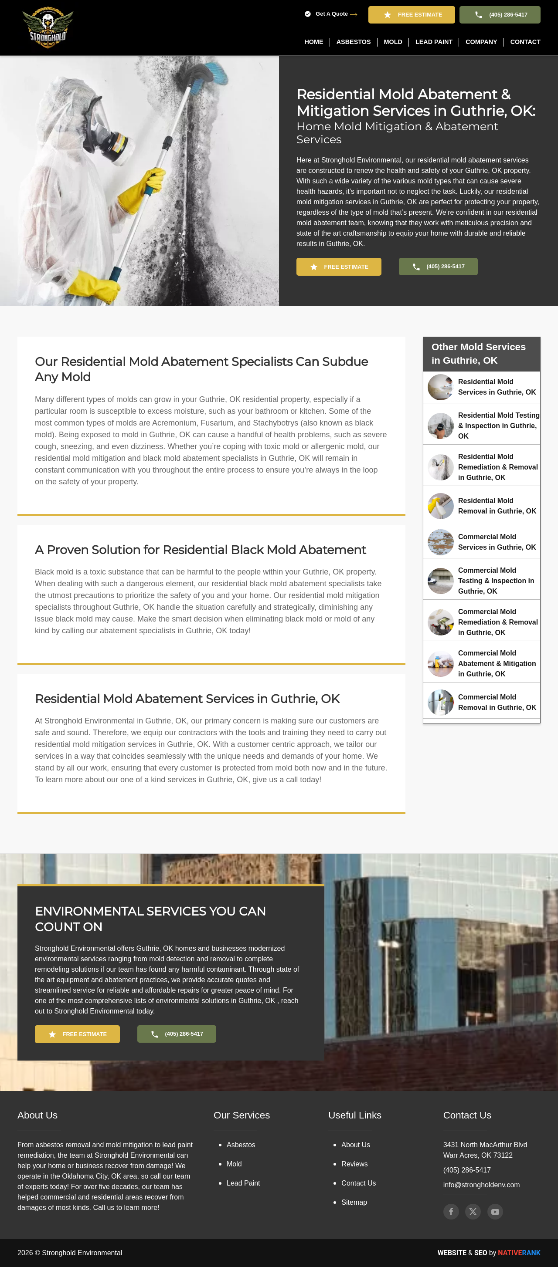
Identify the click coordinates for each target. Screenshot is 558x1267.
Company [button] (481, 41)
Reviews (354, 1164)
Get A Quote (326, 14)
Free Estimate (411, 15)
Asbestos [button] (354, 41)
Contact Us (358, 1183)
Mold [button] (393, 41)
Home (313, 41)
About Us (355, 1145)
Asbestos (241, 1145)
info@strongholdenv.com (481, 1185)
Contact (525, 41)
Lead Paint (243, 1183)
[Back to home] (47, 27)
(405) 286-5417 (500, 15)
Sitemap (354, 1202)
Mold (234, 1164)
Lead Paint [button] (434, 41)
